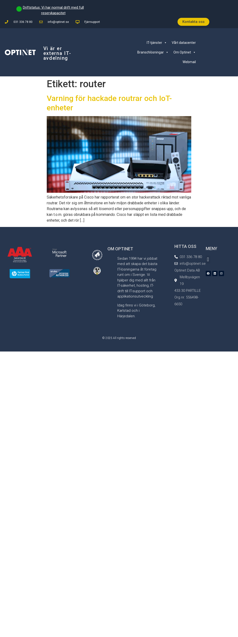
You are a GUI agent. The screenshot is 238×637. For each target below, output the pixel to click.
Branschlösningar (153, 52)
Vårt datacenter (184, 43)
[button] (208, 260)
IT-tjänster (157, 42)
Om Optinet (184, 52)
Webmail (189, 62)
